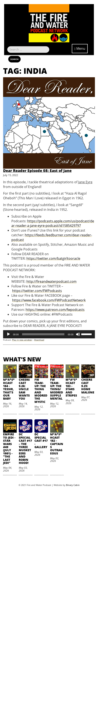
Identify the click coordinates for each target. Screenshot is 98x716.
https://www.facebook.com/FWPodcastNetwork (49, 300)
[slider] (43, 334)
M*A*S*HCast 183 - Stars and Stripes (71, 387)
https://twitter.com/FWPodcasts (37, 290)
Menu (79, 48)
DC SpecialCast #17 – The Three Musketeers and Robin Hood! (25, 448)
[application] (49, 334)
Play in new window (22, 339)
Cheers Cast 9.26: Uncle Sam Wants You (24, 389)
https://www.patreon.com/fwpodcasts (55, 309)
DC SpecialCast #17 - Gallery (41, 440)
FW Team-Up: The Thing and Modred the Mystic (40, 391)
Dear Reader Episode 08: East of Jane (37, 170)
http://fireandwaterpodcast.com (51, 281)
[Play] (8, 334)
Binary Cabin (73, 485)
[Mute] (78, 334)
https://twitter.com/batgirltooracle (53, 258)
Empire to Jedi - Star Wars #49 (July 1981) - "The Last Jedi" (9, 448)
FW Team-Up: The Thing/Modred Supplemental (56, 389)
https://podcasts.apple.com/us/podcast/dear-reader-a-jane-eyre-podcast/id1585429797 (52, 223)
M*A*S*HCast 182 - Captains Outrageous (56, 443)
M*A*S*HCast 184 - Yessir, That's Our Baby (9, 389)
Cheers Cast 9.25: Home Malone (87, 386)
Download (39, 339)
